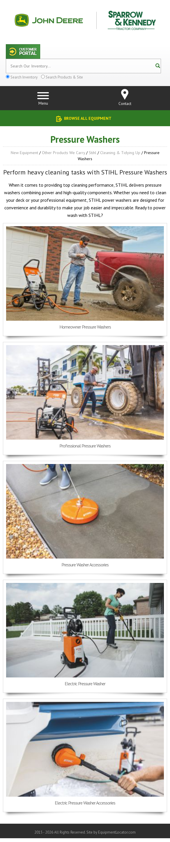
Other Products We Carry (63, 152)
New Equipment (24, 152)
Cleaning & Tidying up (120, 152)
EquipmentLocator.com (117, 832)
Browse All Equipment (87, 118)
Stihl (92, 152)
